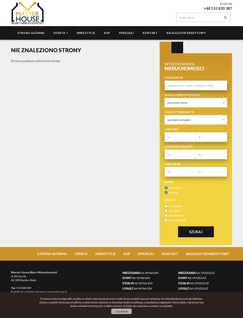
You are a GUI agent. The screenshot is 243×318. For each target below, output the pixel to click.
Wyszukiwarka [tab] (165, 47)
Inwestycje (86, 33)
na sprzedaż (196, 273)
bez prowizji (174, 215)
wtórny (171, 192)
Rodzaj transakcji (179, 112)
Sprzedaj (126, 33)
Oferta (81, 254)
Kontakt (150, 33)
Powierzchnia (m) (179, 146)
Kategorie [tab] (177, 47)
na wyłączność (175, 220)
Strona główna (31, 33)
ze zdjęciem (174, 206)
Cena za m (173, 164)
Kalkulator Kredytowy (186, 33)
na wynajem (140, 273)
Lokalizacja (174, 77)
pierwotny (173, 187)
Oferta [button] (60, 33)
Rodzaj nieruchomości (182, 95)
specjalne (172, 210)
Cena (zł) (171, 129)
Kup (107, 33)
